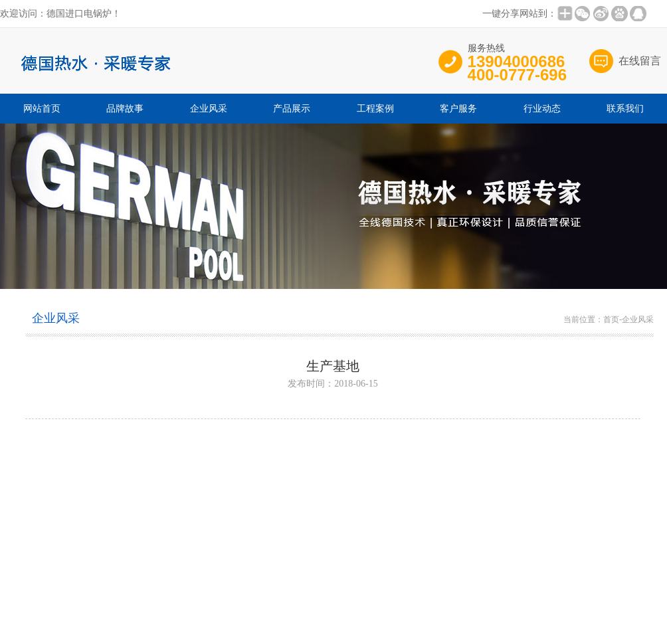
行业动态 (542, 109)
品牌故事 (124, 109)
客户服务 (458, 109)
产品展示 (291, 109)
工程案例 (375, 109)
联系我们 (625, 109)
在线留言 (640, 60)
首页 (611, 319)
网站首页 (41, 109)
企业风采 (208, 109)
